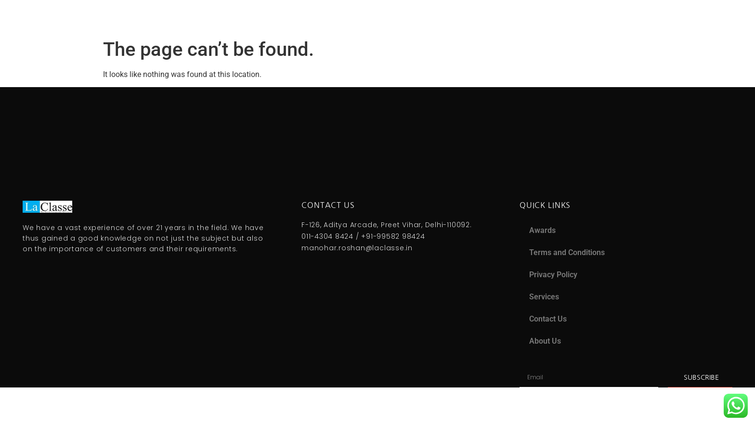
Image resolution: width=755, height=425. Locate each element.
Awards (542, 230)
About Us (545, 341)
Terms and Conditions (567, 252)
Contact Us (548, 318)
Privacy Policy (553, 274)
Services (544, 296)
